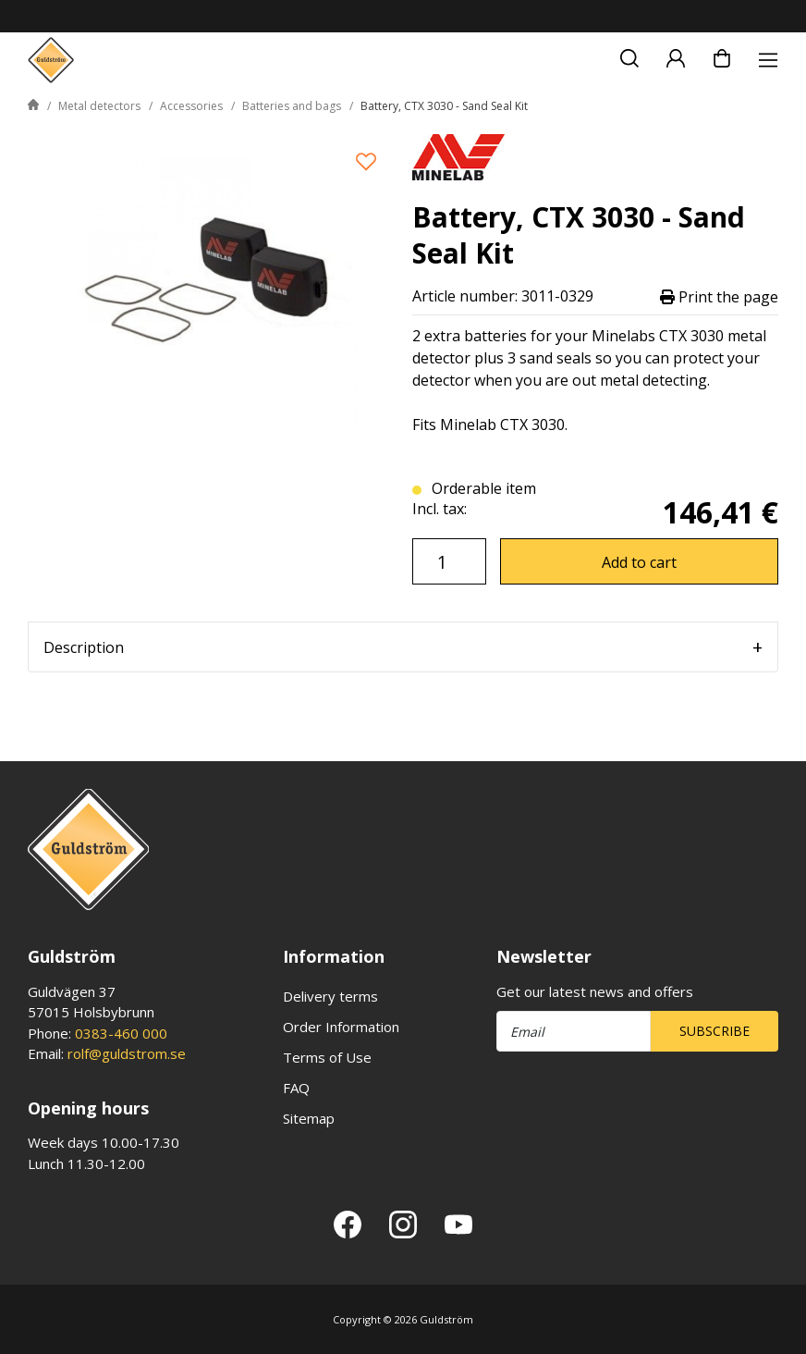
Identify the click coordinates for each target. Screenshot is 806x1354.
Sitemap (309, 1118)
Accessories (191, 106)
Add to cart (639, 562)
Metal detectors (99, 106)
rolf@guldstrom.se (126, 1053)
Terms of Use (327, 1057)
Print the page (719, 296)
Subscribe (714, 1031)
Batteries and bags (291, 106)
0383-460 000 (121, 1033)
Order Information (341, 1026)
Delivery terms (330, 996)
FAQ (296, 1087)
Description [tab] (83, 647)
